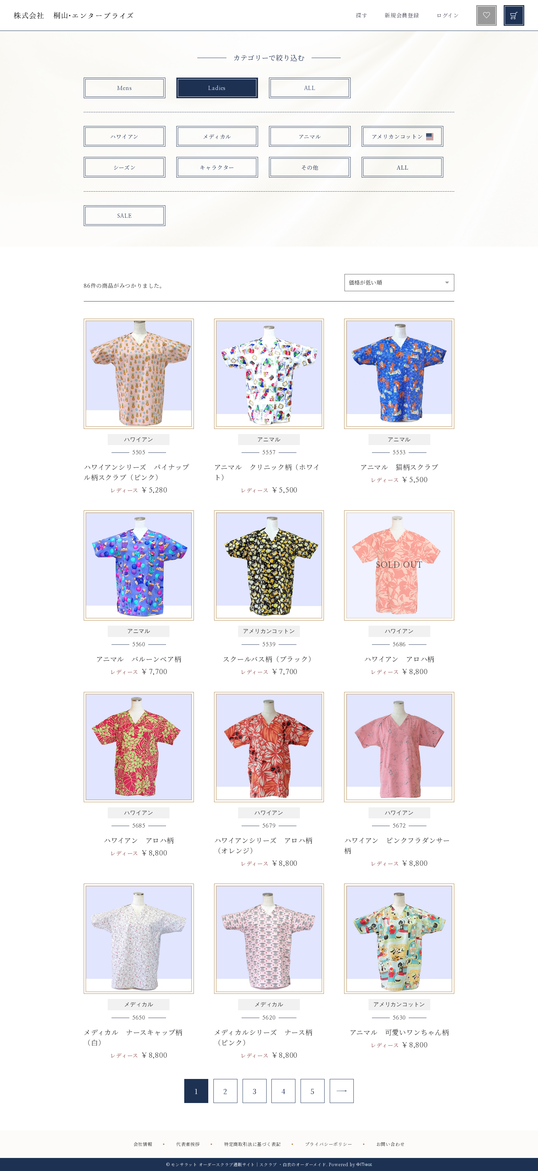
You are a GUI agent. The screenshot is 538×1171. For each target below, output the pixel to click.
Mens (124, 88)
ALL (310, 88)
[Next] (342, 1091)
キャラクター (217, 167)
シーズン (124, 167)
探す (361, 15)
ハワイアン (124, 136)
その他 (309, 167)
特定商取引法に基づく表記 (252, 1144)
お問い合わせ (390, 1144)
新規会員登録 (402, 15)
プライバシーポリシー (328, 1144)
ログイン (447, 15)
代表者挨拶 (188, 1144)
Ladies (217, 88)
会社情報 (142, 1144)
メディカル (217, 136)
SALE (124, 216)
